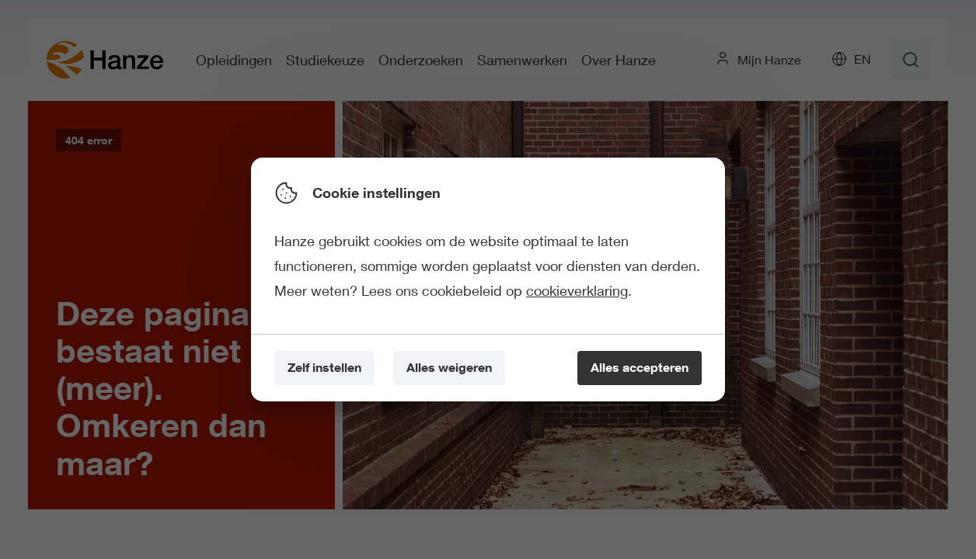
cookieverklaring (577, 290)
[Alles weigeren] (449, 368)
